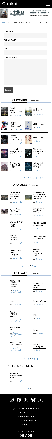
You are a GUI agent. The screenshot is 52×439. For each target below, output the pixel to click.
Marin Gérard (15, 321)
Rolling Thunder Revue (16, 124)
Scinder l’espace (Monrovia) (14, 237)
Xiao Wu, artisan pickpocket (38, 252)
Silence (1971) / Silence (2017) (16, 224)
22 (41, 178)
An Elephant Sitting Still (15, 165)
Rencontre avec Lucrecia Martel (16, 375)
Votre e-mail (10, 40)
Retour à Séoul (39, 301)
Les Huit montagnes (38, 345)
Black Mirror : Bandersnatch (39, 151)
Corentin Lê (17, 115)
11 (36, 359)
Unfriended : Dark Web (38, 165)
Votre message (10, 57)
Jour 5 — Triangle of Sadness (15, 314)
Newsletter (26, 416)
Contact (26, 412)
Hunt (35, 314)
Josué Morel (14, 291)
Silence (39, 124)
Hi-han (36, 330)
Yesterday (37, 110)
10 (33, 359)
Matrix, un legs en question (39, 224)
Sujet (6, 48)
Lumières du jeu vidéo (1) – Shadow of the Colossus (39, 195)
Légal (26, 424)
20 (36, 178)
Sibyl (38, 137)
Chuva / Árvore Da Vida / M (39, 237)
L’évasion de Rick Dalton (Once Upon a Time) (15, 195)
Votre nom (9, 31)
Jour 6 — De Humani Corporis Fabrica (15, 283)
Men (12, 301)
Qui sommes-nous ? (26, 408)
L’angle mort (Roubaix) (38, 210)
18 (29, 178)
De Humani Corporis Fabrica (38, 285)
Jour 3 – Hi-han (15, 328)
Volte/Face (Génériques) (15, 210)
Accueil (4, 23)
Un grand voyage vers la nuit (16, 151)
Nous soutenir (26, 420)
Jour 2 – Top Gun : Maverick (16, 343)
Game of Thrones (16, 137)
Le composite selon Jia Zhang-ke (15, 252)
